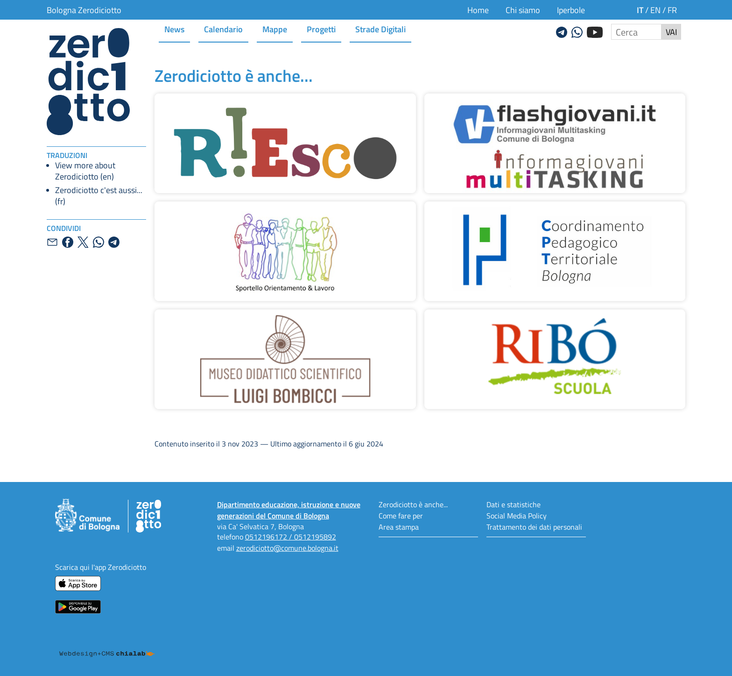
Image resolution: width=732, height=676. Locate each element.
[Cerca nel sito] (636, 32)
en (655, 9)
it (640, 9)
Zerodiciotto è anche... (413, 504)
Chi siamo (523, 9)
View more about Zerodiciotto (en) (85, 170)
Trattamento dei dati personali (534, 527)
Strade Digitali (380, 29)
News (174, 29)
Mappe (274, 29)
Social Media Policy (516, 515)
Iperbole (571, 9)
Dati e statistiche (513, 504)
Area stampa (399, 527)
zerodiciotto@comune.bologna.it (287, 548)
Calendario (223, 29)
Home (478, 9)
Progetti (321, 29)
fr (672, 9)
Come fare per (401, 515)
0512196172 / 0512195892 (290, 536)
